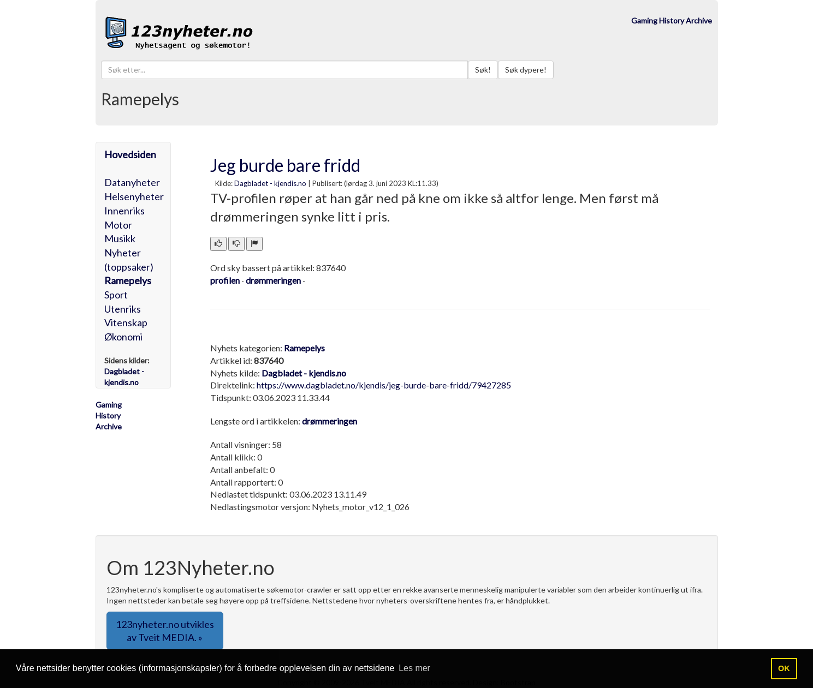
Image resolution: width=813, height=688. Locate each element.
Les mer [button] (414, 668)
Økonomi (123, 337)
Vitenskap (125, 322)
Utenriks (122, 309)
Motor (118, 225)
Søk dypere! (526, 69)
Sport (116, 295)
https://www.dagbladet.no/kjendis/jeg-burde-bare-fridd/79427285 (384, 385)
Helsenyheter (134, 196)
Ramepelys (127, 280)
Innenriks (124, 211)
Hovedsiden (130, 154)
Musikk (119, 238)
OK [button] (784, 668)
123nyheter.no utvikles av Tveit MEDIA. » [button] (165, 630)
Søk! (483, 69)
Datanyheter (132, 182)
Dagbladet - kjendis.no (270, 183)
